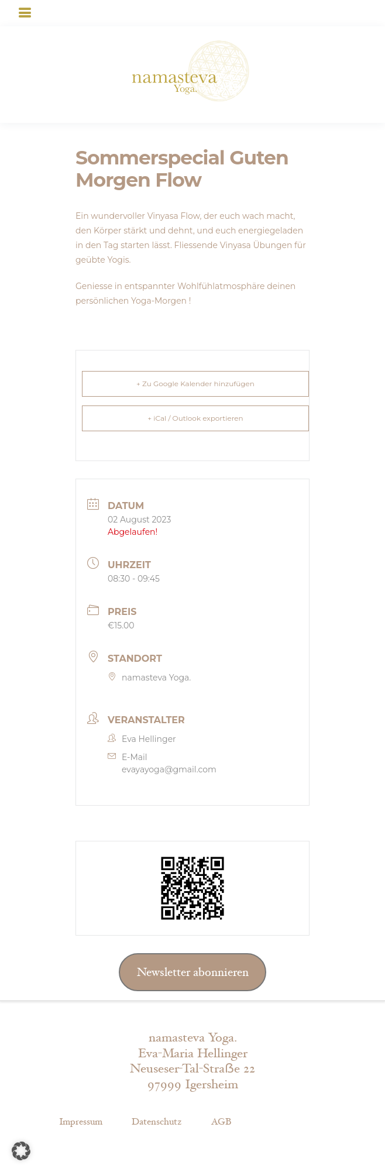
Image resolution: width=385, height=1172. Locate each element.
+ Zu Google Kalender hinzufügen (195, 383)
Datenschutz (156, 1122)
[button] (21, 1151)
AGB (221, 1122)
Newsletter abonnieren (193, 972)
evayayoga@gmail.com (169, 769)
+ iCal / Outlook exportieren (195, 418)
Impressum (80, 1122)
